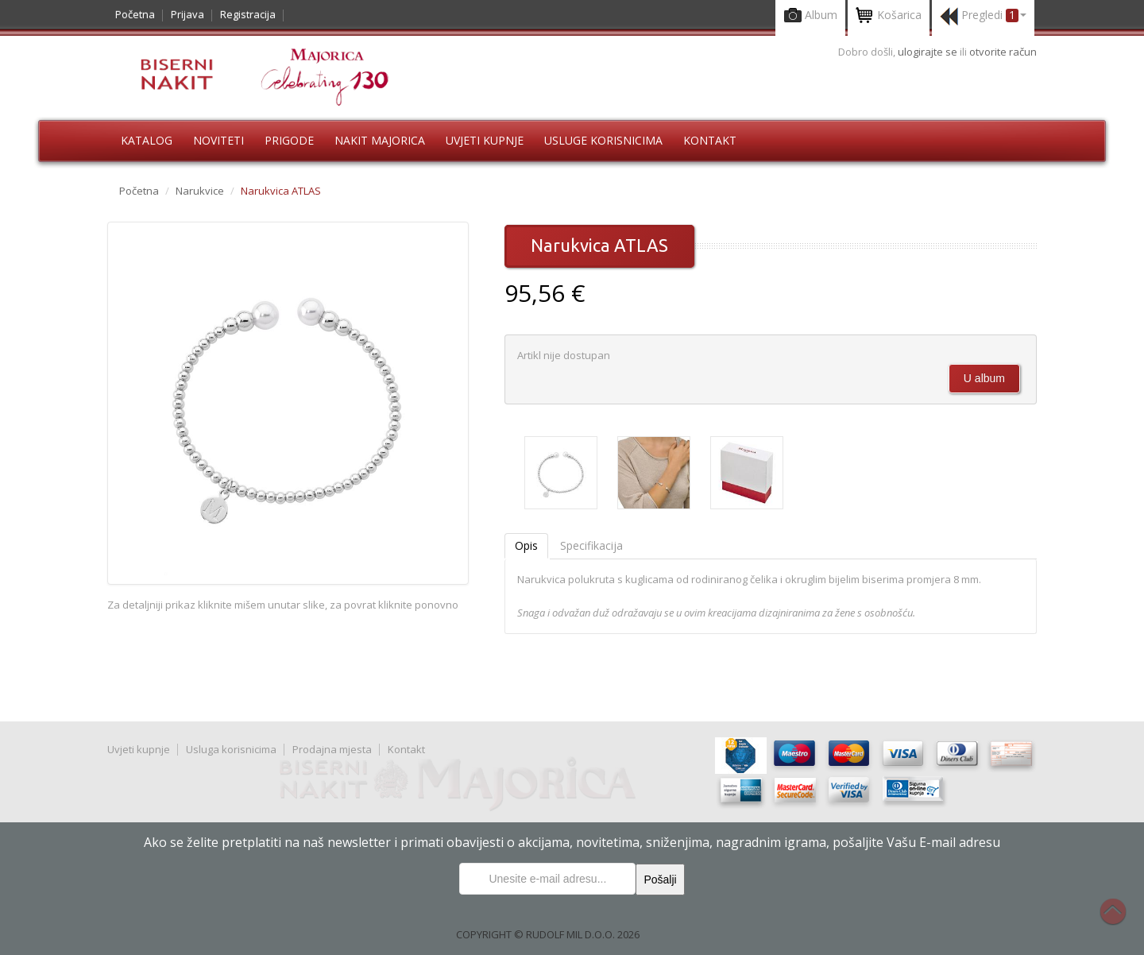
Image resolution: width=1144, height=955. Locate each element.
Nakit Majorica (379, 140)
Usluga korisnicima (231, 749)
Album (810, 16)
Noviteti (218, 140)
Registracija (248, 14)
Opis (526, 545)
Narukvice (200, 191)
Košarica (889, 16)
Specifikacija (591, 545)
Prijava (187, 14)
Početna (135, 14)
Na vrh (1121, 920)
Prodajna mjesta (332, 749)
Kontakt (709, 140)
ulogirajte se (929, 51)
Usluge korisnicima (603, 140)
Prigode (289, 140)
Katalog (146, 140)
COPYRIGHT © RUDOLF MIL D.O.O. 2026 (548, 934)
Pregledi (983, 16)
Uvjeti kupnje (485, 140)
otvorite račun (1003, 51)
